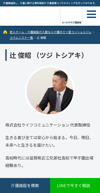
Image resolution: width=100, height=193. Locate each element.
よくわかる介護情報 (71, 22)
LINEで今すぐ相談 (73, 185)
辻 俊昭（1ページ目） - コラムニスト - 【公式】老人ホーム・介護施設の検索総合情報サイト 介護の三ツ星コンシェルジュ (29, 15)
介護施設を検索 (25, 185)
